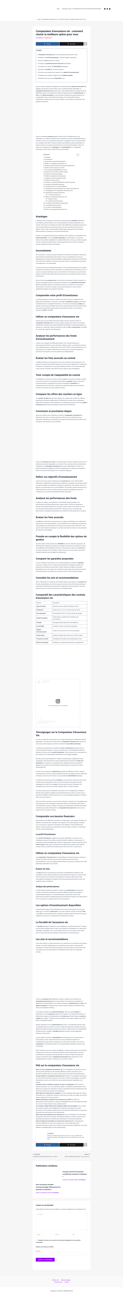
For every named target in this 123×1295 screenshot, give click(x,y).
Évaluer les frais (52, 199)
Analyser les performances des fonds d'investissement (60, 165)
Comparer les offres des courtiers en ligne (56, 172)
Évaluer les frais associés (51, 180)
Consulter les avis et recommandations (55, 186)
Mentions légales (60, 1280)
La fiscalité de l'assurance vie (52, 205)
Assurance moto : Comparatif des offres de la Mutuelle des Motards (81, 9)
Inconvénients (48, 159)
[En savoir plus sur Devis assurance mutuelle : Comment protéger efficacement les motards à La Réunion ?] (48, 1175)
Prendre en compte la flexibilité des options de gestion (60, 182)
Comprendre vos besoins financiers (54, 192)
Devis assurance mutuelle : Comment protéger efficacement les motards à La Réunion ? (48, 1187)
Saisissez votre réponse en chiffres (45, 1247)
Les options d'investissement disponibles (56, 203)
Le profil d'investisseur (54, 195)
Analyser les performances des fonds (55, 178)
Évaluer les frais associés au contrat (54, 167)
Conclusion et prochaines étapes (53, 174)
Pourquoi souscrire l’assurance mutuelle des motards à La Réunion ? (74, 1174)
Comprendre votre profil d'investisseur (55, 161)
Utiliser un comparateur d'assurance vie (55, 163)
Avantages (47, 157)
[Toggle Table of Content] (78, 154)
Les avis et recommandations (53, 207)
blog (58, 9)
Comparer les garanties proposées (54, 184)
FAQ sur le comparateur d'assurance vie (55, 209)
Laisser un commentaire (42, 1192)
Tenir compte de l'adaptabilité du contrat (55, 170)
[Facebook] (105, 9)
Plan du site (51, 1280)
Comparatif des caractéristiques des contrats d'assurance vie (62, 188)
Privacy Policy (71, 1280)
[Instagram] (109, 9)
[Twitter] (107, 9)
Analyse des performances (55, 201)
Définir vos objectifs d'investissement (55, 176)
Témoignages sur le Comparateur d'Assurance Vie (58, 190)
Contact (62, 1282)
